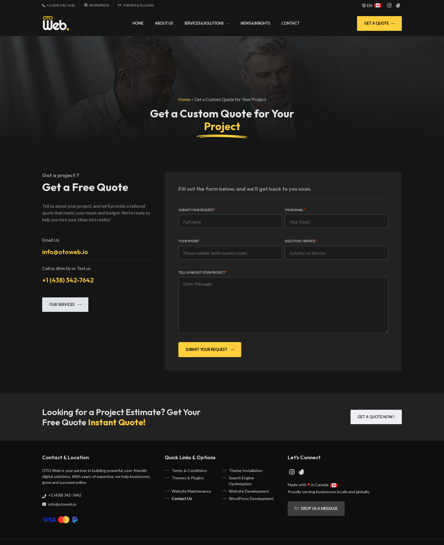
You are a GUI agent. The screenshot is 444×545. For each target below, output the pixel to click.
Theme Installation (245, 470)
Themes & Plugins (138, 5)
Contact (290, 23)
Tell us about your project (202, 272)
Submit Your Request (196, 210)
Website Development (249, 491)
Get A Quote (379, 23)
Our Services (65, 304)
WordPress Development (251, 498)
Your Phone (189, 241)
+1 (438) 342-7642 (61, 5)
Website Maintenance (191, 491)
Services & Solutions (203, 23)
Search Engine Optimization (241, 480)
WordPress (99, 5)
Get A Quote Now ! (376, 417)
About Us (164, 23)
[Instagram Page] (389, 5)
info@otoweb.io (65, 252)
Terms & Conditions (189, 470)
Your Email (295, 210)
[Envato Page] (398, 5)
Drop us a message (316, 508)
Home (138, 23)
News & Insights (255, 23)
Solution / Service (301, 241)
